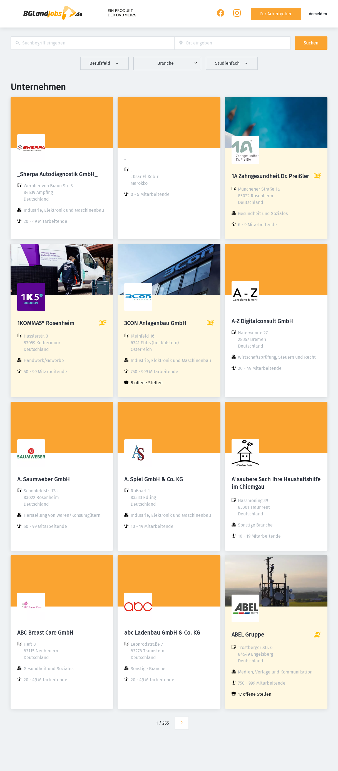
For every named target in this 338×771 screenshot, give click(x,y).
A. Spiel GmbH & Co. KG (153, 479)
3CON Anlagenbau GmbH (155, 323)
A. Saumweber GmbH (43, 479)
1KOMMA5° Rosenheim (45, 323)
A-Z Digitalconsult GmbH (262, 321)
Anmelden (318, 14)
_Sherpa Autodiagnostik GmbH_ (57, 174)
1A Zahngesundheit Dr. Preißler (270, 176)
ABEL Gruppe (248, 634)
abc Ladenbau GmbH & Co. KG (162, 632)
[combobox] (92, 43)
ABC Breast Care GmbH (45, 632)
